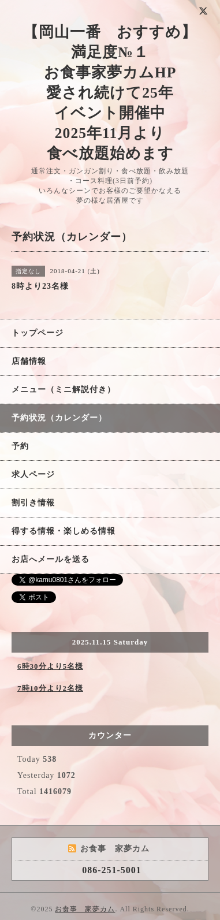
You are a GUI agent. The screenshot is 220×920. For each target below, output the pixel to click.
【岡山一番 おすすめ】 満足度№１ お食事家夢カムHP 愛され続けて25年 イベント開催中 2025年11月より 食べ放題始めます (110, 93)
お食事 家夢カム (85, 909)
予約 (20, 446)
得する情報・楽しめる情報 (63, 531)
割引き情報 (33, 502)
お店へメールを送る (51, 559)
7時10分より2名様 (50, 688)
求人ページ (33, 474)
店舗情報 (29, 361)
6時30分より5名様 (50, 666)
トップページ (38, 333)
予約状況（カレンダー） (59, 418)
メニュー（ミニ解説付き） (63, 389)
